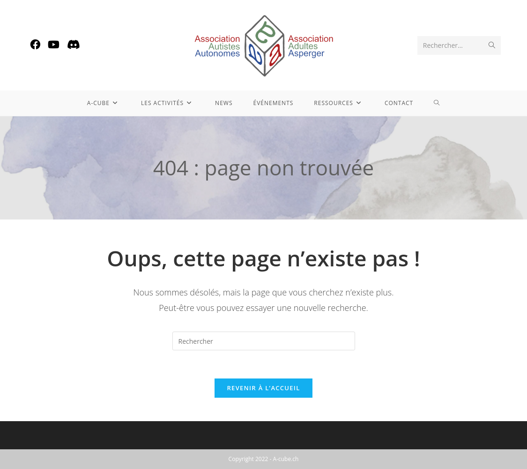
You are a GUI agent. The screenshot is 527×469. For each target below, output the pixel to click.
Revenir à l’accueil (263, 388)
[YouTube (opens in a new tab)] (53, 44)
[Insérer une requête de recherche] (263, 341)
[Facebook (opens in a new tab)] (35, 44)
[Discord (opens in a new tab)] (73, 44)
